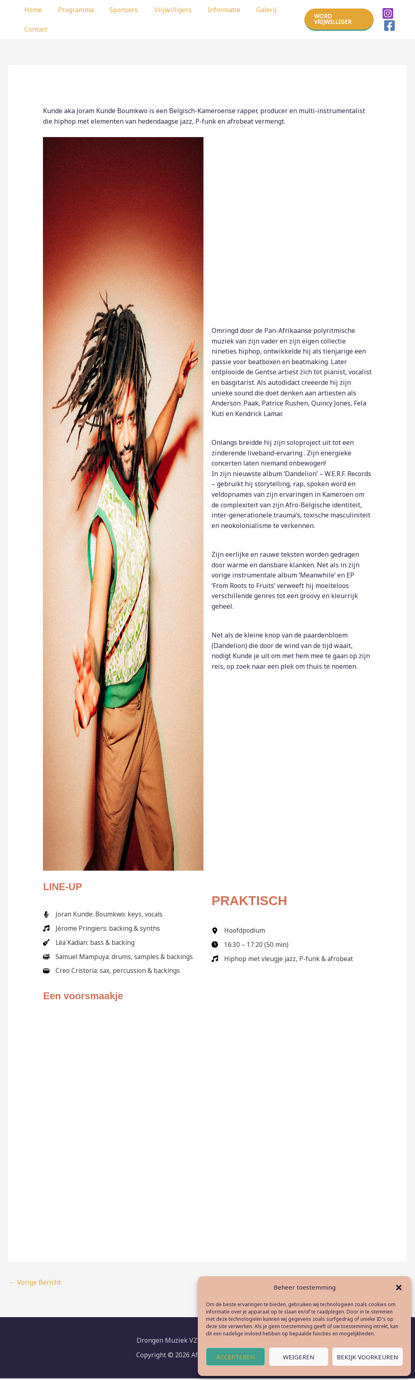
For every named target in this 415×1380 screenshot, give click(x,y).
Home (32, 9)
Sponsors (116, 9)
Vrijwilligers (162, 9)
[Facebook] (388, 25)
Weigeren (298, 1357)
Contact (34, 29)
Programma (71, 9)
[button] (399, 1287)
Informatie (210, 9)
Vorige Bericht (35, 1283)
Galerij (250, 9)
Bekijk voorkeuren (367, 1357)
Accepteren (235, 1357)
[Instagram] (387, 13)
